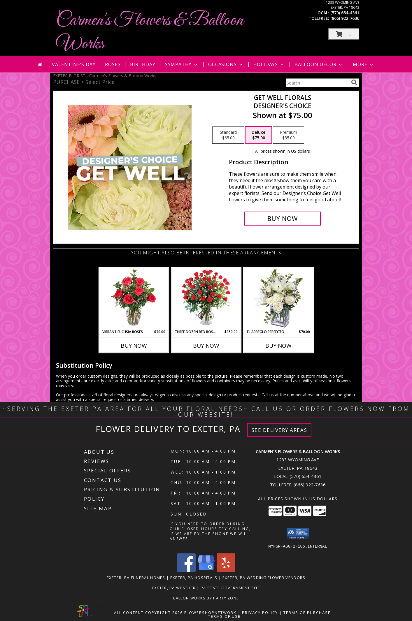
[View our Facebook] (186, 570)
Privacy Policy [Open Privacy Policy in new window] (260, 612)
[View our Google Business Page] (206, 570)
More (363, 64)
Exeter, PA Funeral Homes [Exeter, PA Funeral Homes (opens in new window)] (136, 577)
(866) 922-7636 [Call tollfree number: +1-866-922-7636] (344, 18)
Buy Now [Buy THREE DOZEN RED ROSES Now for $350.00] (206, 345)
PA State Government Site (230, 587)
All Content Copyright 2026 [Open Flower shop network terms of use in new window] (148, 612)
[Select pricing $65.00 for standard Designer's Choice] (228, 135)
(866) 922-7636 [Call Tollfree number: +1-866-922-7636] (310, 485)
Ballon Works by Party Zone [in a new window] (206, 597)
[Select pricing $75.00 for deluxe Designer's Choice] (258, 135)
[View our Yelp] (226, 570)
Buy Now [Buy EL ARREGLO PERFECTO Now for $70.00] (278, 345)
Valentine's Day (73, 64)
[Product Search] (317, 83)
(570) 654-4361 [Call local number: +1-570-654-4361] (344, 12)
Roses (112, 64)
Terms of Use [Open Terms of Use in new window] (224, 616)
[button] (343, 34)
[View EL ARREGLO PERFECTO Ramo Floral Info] (278, 298)
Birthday (142, 64)
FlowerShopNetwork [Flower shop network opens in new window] (210, 612)
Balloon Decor (318, 64)
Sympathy (182, 64)
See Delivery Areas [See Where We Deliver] (279, 430)
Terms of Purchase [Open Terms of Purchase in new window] (307, 612)
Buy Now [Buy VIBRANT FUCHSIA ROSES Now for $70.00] (134, 345)
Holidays (269, 64)
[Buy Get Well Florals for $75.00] (282, 219)
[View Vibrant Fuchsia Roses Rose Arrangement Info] (133, 298)
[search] (354, 82)
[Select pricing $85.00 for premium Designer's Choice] (288, 135)
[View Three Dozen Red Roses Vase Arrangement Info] (206, 298)
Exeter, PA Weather (174, 587)
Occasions (225, 64)
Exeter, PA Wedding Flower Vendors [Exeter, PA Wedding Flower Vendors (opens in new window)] (264, 577)
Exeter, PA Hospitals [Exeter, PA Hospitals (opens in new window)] (194, 577)
